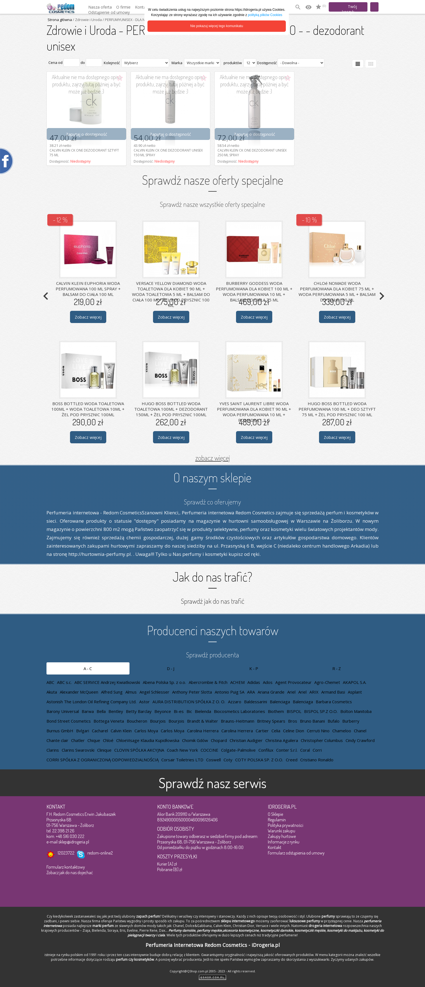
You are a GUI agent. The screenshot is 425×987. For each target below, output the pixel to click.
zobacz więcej (212, 457)
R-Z (337, 668)
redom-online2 (100, 853)
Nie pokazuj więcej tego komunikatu (216, 26)
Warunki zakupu (281, 831)
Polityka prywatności (285, 825)
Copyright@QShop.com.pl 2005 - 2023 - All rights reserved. (213, 971)
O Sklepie (275, 814)
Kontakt (274, 847)
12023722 (66, 853)
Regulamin (277, 819)
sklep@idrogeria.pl (73, 842)
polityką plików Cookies (265, 15)
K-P (254, 668)
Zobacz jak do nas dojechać (69, 872)
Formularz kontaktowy (65, 867)
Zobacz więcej (88, 316)
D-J (171, 668)
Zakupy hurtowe (282, 836)
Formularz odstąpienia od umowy (296, 853)
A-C (88, 668)
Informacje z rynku (283, 842)
